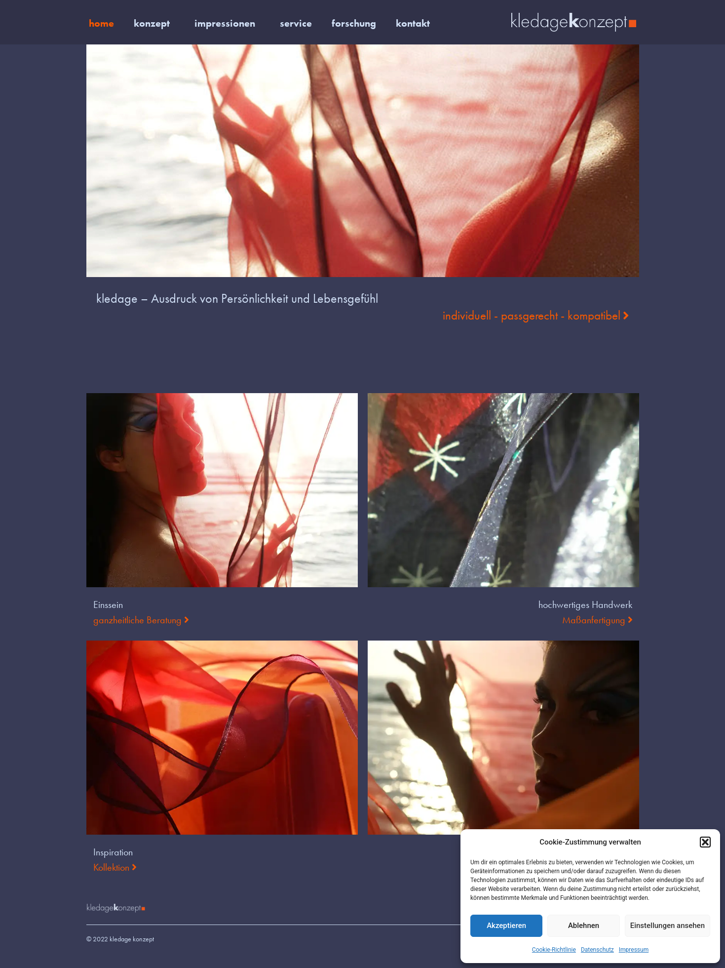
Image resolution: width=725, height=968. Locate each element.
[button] (705, 842)
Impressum (634, 949)
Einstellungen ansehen (667, 925)
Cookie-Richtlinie (554, 949)
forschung (354, 23)
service (296, 23)
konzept (154, 23)
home (101, 23)
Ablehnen (583, 925)
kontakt (413, 23)
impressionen (227, 23)
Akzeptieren (506, 925)
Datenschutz (597, 949)
